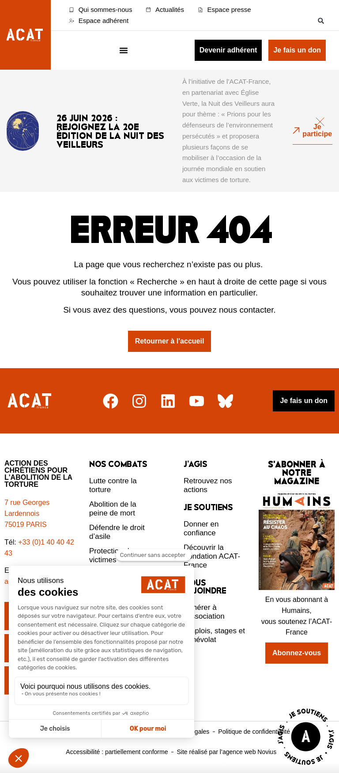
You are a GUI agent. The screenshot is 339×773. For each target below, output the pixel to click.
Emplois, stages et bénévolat (214, 635)
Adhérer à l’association (204, 611)
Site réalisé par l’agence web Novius (226, 751)
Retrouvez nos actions (208, 485)
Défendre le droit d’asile (117, 532)
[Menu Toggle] (123, 50)
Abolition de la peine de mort (112, 508)
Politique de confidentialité (254, 731)
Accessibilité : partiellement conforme (117, 751)
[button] (321, 20)
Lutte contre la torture (113, 485)
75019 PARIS (25, 524)
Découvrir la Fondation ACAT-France (212, 556)
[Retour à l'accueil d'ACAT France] (25, 35)
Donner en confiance (201, 528)
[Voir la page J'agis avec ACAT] (306, 767)
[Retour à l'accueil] (30, 401)
